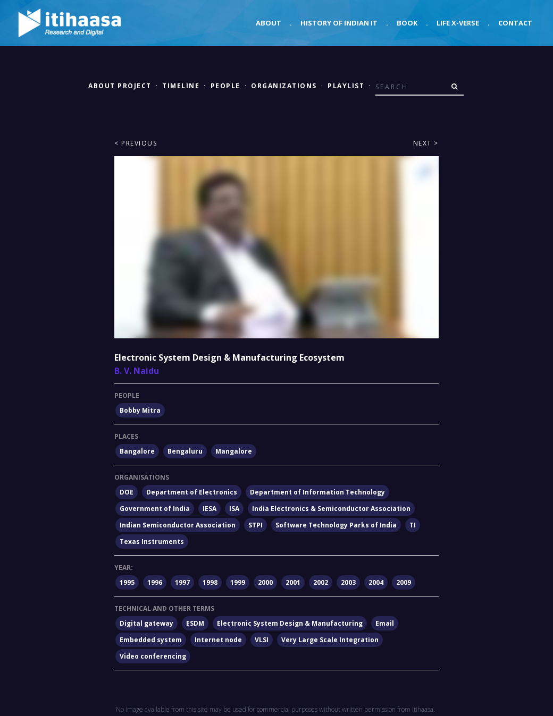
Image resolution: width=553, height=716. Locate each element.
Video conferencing (153, 656)
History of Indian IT (339, 23)
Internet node (218, 639)
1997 (182, 582)
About (268, 23)
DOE (126, 492)
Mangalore (233, 451)
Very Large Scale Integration (330, 639)
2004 (375, 582)
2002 (320, 582)
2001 (293, 582)
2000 (265, 582)
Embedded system (151, 639)
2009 (403, 582)
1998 (210, 582)
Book (407, 23)
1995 (127, 582)
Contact (515, 23)
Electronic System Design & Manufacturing (290, 623)
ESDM (195, 623)
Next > (426, 143)
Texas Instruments (152, 541)
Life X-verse (458, 23)
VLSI (262, 639)
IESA (209, 508)
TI (412, 525)
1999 (237, 582)
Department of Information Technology (317, 492)
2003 (348, 582)
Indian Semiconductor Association (178, 525)
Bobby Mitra (140, 410)
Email (384, 623)
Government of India (155, 508)
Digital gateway (146, 623)
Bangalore (137, 451)
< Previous (135, 143)
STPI (255, 525)
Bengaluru (185, 451)
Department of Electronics (191, 492)
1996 (154, 582)
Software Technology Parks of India (336, 525)
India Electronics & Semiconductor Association (331, 508)
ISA (234, 508)
